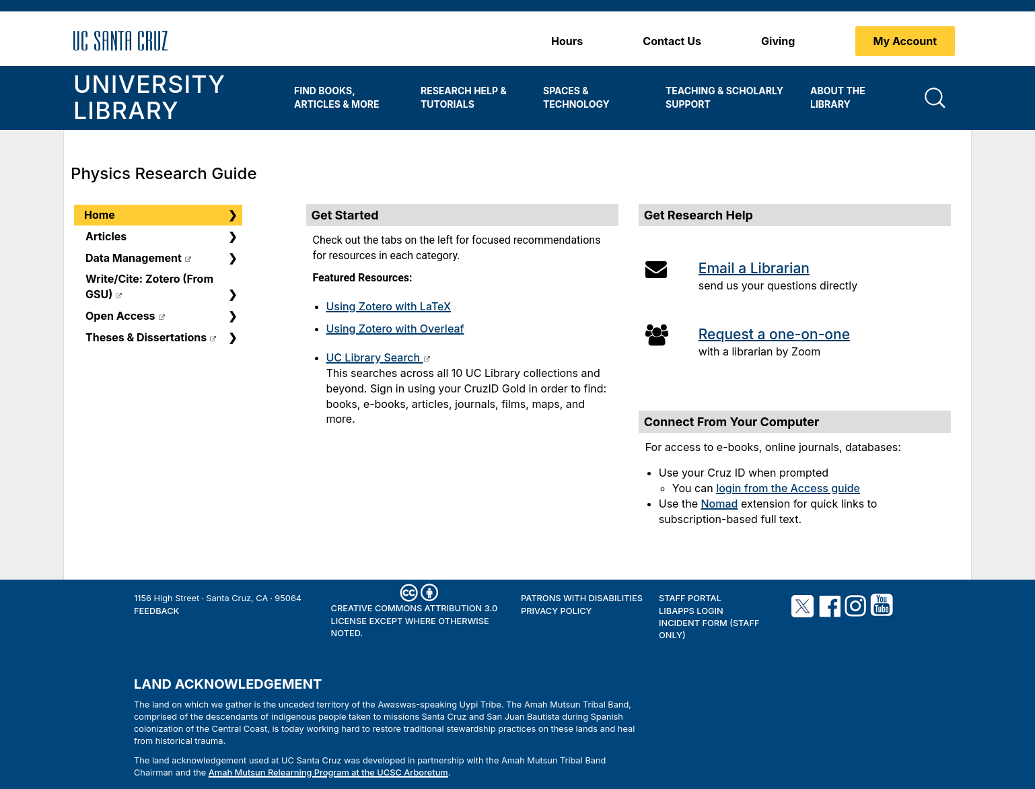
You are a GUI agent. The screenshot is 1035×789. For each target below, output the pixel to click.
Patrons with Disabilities (582, 598)
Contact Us (672, 41)
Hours (567, 41)
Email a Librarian (754, 268)
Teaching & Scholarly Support (724, 97)
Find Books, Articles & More (336, 97)
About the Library (837, 97)
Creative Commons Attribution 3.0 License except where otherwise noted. (414, 620)
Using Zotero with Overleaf (395, 328)
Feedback (156, 611)
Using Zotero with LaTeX (389, 306)
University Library (149, 97)
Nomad (719, 503)
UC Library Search (374, 357)
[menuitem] (347, 98)
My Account (905, 41)
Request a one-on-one (774, 334)
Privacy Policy (556, 611)
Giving (778, 41)
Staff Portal (690, 598)
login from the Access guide (788, 488)
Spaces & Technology (576, 97)
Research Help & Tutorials (464, 97)
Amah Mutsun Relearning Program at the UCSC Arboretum (328, 772)
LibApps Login (691, 611)
